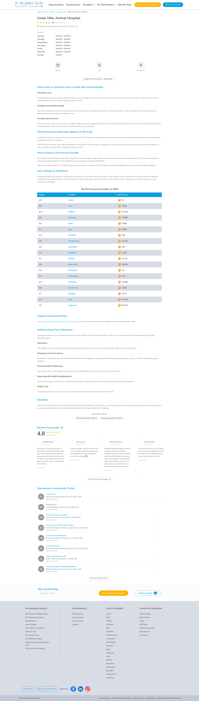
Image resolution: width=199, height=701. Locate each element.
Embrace (72, 217)
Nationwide (73, 264)
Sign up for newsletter (47, 689)
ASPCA (71, 212)
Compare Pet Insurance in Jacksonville (99, 79)
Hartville (72, 235)
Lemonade (72, 247)
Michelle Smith (48, 442)
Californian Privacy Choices (122, 698)
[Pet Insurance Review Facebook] (73, 689)
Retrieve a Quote (172, 4)
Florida (51, 12)
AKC (70, 206)
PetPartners (73, 276)
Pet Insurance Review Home (36, 614)
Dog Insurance (56, 4)
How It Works (31, 624)
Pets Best (72, 282)
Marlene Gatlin (149, 442)
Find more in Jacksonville (99, 578)
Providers (89, 4)
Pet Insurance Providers (34, 628)
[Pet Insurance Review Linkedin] (80, 689)
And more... (110, 678)
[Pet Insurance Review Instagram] (87, 689)
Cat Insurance (73, 4)
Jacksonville (60, 12)
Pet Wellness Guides (33, 638)
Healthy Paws (74, 241)
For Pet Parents (106, 4)
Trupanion (72, 305)
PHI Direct (143, 624)
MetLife (71, 258)
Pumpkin (72, 293)
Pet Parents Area (32, 635)
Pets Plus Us (144, 631)
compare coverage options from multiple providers (63, 321)
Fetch (70, 223)
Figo (70, 229)
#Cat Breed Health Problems (86, 418)
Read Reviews (31, 621)
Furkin (141, 621)
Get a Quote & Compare (147, 4)
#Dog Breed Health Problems (112, 418)
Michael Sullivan (116, 442)
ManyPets (72, 252)
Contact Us (27, 689)
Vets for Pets (124, 4)
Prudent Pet (73, 288)
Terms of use (139, 698)
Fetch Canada (144, 614)
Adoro (70, 200)
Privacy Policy (104, 698)
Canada (75, 624)
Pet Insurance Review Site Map (169, 698)
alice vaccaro (80, 442)
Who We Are (30, 631)
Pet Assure (72, 270)
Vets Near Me (42, 12)
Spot (70, 299)
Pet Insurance (77, 614)
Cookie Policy (151, 698)
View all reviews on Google (99, 479)
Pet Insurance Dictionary (35, 648)
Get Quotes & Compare (34, 617)
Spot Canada (144, 617)
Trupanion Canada (146, 628)
